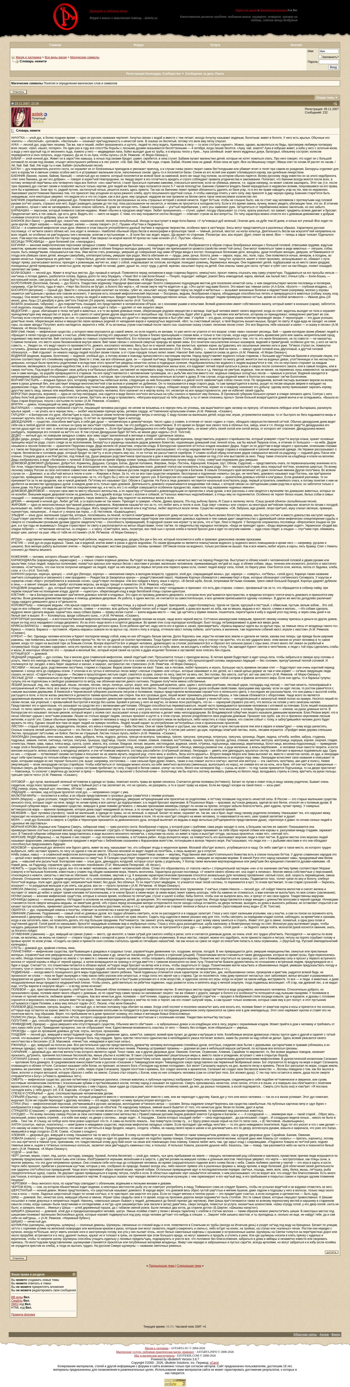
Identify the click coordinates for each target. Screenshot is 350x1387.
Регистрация (135, 73)
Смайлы (17, 1300)
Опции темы (325, 97)
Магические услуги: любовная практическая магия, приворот (155, 1352)
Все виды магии (56, 57)
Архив (324, 1334)
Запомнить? (328, 57)
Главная (55, 45)
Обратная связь (305, 1334)
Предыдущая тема (162, 1266)
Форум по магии (246, 10)
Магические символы (84, 57)
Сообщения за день (199, 73)
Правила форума (23, 1314)
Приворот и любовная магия (108, 11)
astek (37, 113)
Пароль (313, 62)
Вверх (335, 1334)
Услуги (215, 45)
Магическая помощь (273, 10)
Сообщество (173, 73)
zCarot (214, 1362)
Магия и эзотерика (28, 57)
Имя (310, 51)
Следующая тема (189, 1266)
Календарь (154, 73)
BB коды (17, 1297)
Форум (139, 45)
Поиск (219, 73)
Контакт (296, 45)
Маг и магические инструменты (154, 1355)
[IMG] (14, 1304)
